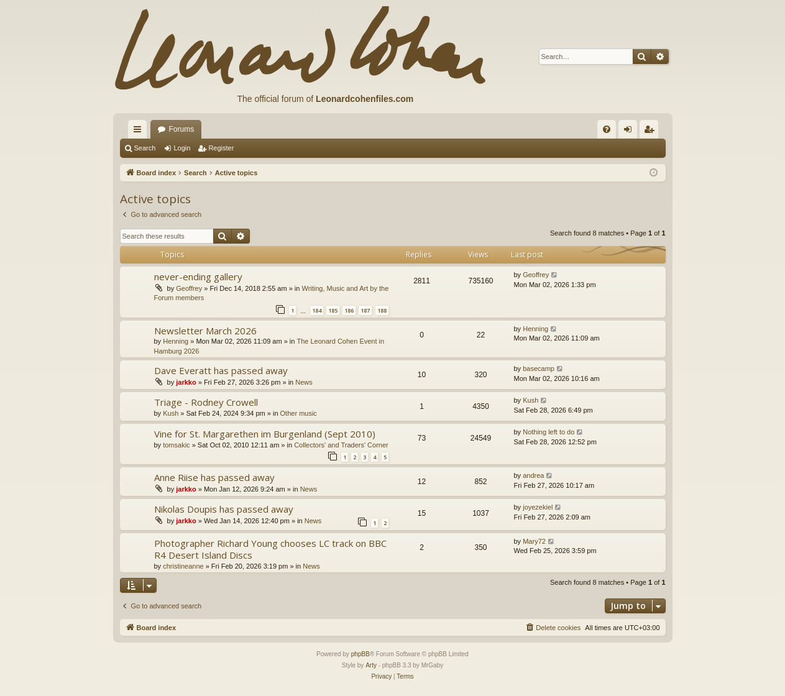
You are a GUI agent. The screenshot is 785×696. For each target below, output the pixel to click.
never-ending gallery (198, 276)
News (304, 382)
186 (349, 310)
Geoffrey (189, 288)
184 (316, 310)
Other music (298, 413)
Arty (371, 665)
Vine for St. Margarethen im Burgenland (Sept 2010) (264, 434)
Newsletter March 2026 (205, 330)
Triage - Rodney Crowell (206, 402)
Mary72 (534, 541)
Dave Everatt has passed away (221, 370)
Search (145, 148)
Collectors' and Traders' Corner (341, 445)
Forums (182, 129)
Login (181, 148)
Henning (175, 341)
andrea (533, 475)
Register (221, 148)
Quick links (140, 132)
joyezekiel (538, 507)
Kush (170, 413)
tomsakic (176, 445)
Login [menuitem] (629, 132)
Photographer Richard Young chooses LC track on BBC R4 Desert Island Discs (270, 549)
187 (365, 310)
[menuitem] (606, 129)
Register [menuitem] (651, 132)
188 (382, 310)
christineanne (183, 566)
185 (332, 310)
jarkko (186, 382)
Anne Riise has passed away (214, 477)
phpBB (360, 654)
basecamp (538, 368)
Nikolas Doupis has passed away (223, 509)
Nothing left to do (548, 432)
